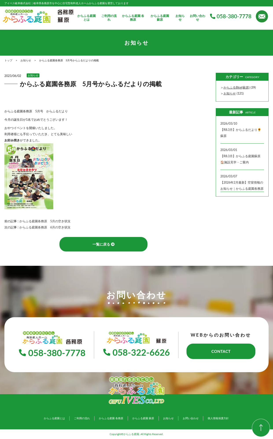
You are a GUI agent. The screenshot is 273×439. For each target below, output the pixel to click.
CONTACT (221, 351)
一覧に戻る (103, 244)
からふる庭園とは (86, 17)
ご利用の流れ (109, 17)
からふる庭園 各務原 (133, 17)
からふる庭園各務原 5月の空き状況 (46, 221)
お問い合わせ (197, 17)
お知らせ (180, 17)
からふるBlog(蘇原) (236, 87)
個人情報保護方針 (218, 418)
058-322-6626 (136, 352)
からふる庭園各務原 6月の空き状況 (46, 227)
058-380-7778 (230, 16)
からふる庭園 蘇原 (160, 17)
